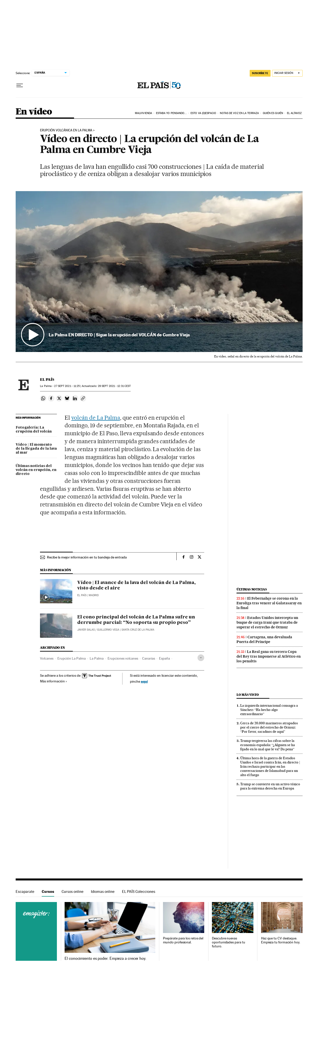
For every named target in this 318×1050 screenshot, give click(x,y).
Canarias (148, 658)
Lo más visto (248, 695)
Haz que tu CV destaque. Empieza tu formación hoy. (280, 940)
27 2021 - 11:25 (67, 386)
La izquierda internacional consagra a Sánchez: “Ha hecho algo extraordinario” (269, 709)
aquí (144, 681)
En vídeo (34, 112)
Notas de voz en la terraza (239, 113)
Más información (53, 681)
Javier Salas (86, 629)
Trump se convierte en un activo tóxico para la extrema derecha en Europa (270, 786)
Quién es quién (273, 113)
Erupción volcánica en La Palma (66, 130)
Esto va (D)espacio (203, 113)
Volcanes (46, 658)
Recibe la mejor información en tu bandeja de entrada (87, 557)
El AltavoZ (294, 113)
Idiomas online (103, 891)
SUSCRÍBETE (260, 73)
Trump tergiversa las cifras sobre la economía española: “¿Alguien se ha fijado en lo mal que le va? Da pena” (267, 745)
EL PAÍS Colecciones (138, 891)
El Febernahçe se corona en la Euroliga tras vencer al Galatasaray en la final (269, 603)
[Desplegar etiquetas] (201, 657)
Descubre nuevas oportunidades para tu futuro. (228, 942)
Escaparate (25, 891)
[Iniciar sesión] (287, 73)
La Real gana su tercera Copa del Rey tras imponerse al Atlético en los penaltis (269, 656)
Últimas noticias (252, 589)
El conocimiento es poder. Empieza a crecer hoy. (105, 958)
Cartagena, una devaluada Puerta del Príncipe (264, 639)
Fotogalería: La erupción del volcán (34, 429)
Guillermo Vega (108, 629)
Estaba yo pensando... (171, 113)
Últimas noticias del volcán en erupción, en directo (36, 470)
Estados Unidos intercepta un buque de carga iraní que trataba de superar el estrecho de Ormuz (267, 622)
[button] (159, 271)
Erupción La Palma (71, 658)
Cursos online (72, 891)
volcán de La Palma (95, 417)
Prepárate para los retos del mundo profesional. (183, 940)
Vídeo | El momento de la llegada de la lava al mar (36, 448)
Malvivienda (143, 113)
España (164, 658)
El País (47, 379)
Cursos (48, 891)
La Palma (97, 658)
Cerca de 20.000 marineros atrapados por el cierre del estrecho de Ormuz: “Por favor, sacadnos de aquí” (269, 727)
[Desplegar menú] (20, 85)
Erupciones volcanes (123, 658)
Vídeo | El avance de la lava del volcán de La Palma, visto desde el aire (136, 585)
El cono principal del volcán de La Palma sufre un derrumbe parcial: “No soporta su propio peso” (136, 620)
